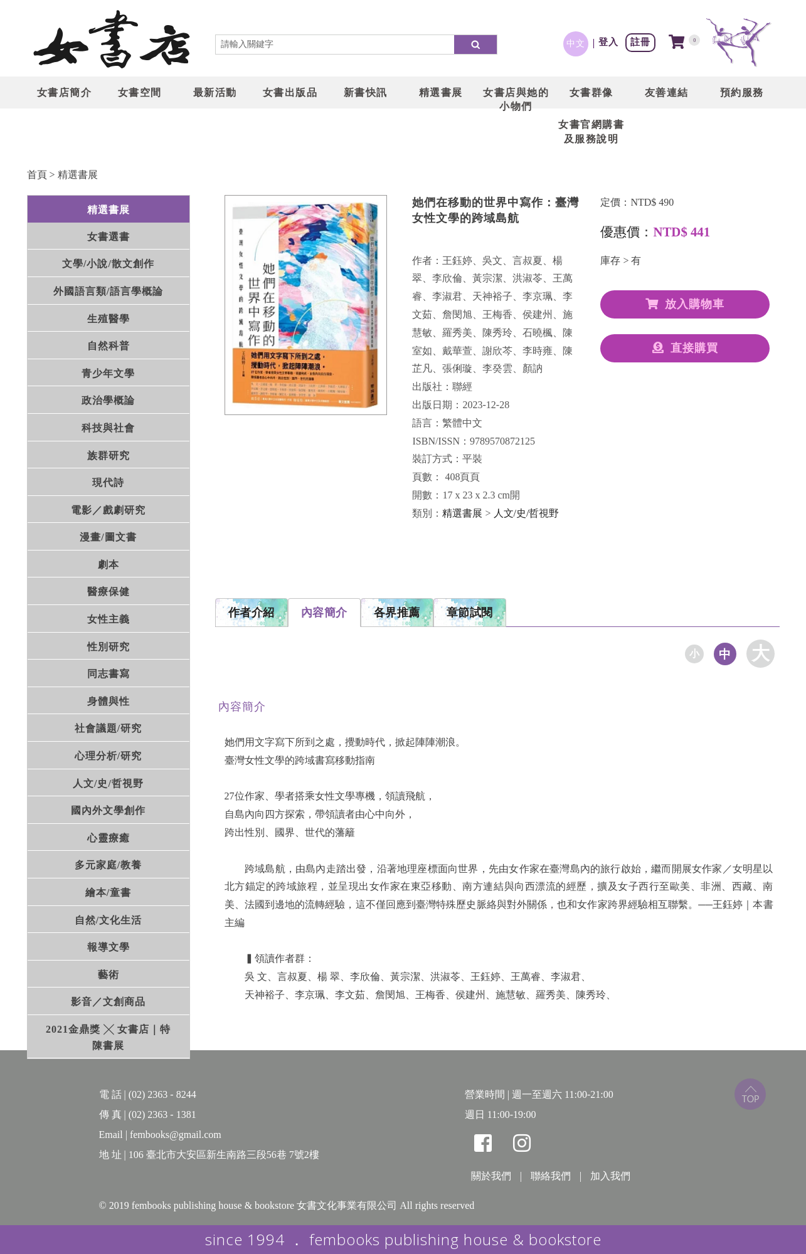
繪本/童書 (108, 892)
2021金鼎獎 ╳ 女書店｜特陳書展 (108, 1037)
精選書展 (78, 174)
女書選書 (108, 236)
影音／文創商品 (108, 1001)
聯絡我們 (551, 1176)
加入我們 (610, 1176)
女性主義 (108, 619)
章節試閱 (470, 612)
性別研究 (108, 646)
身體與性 (108, 701)
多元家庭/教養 (108, 865)
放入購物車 (684, 304)
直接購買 (685, 348)
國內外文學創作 (108, 810)
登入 (608, 41)
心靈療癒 (108, 838)
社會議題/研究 (108, 728)
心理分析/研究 (108, 756)
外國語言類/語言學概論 (108, 291)
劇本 (108, 564)
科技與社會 (108, 428)
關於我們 (491, 1176)
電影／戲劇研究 (108, 510)
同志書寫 (108, 673)
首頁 (37, 174)
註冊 (640, 41)
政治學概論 (108, 400)
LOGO (111, 40)
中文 (575, 43)
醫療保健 (108, 591)
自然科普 (108, 345)
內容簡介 (324, 612)
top (750, 1094)
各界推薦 (397, 612)
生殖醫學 (108, 319)
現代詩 (108, 482)
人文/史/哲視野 (108, 783)
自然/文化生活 (108, 920)
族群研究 (108, 455)
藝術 (108, 974)
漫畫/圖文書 (108, 537)
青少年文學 (108, 373)
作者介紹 (251, 612)
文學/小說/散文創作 (108, 263)
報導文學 (108, 947)
